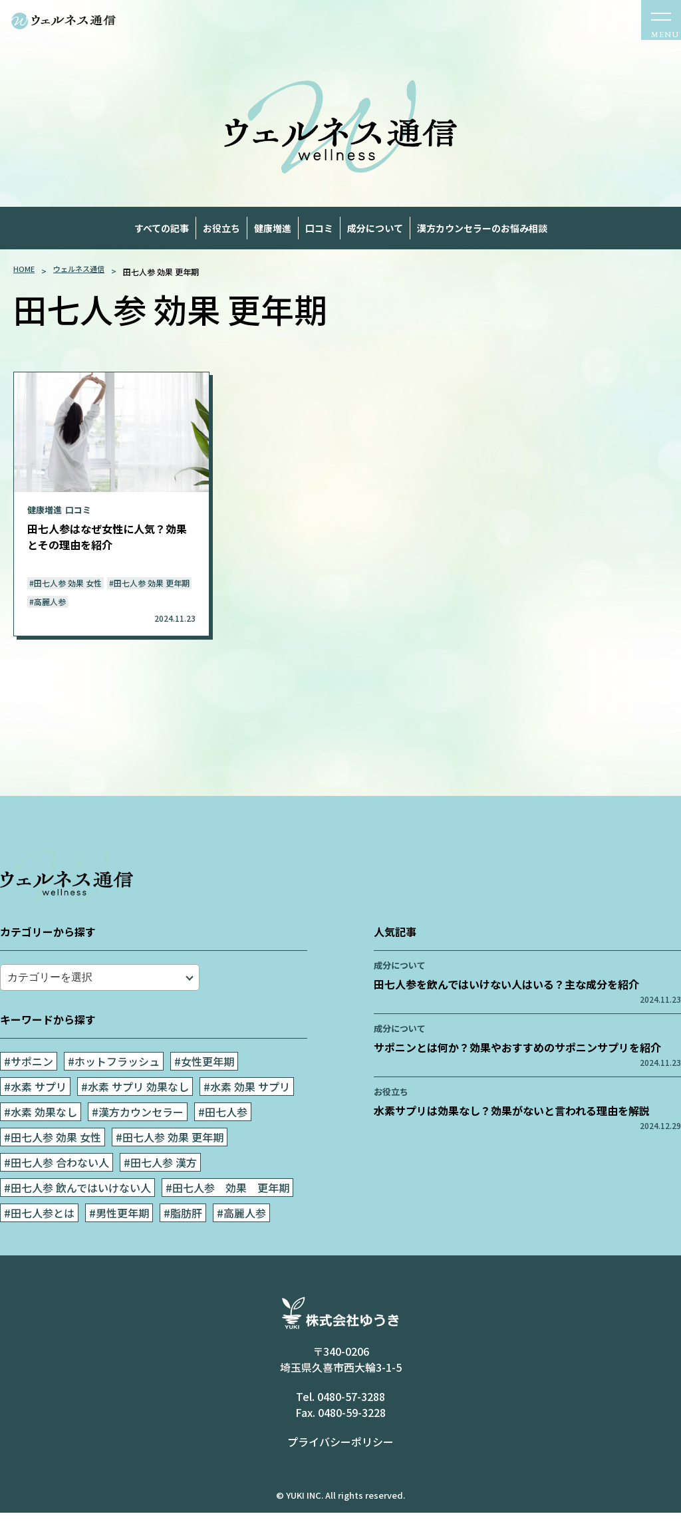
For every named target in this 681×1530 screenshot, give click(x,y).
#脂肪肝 (183, 1235)
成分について (430, 229)
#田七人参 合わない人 (56, 1185)
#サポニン (28, 1084)
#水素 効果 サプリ (247, 1109)
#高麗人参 (241, 1235)
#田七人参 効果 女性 (52, 1160)
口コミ (336, 229)
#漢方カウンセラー (138, 1134)
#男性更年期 (119, 1235)
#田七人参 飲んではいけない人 (77, 1210)
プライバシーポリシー (340, 1461)
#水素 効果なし (40, 1134)
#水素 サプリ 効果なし (135, 1109)
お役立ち (165, 229)
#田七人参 (222, 1134)
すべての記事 (65, 229)
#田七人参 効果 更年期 (169, 1160)
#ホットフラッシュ (114, 1084)
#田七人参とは (39, 1235)
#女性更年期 (204, 1084)
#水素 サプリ (35, 1109)
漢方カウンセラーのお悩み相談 (114, 254)
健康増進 (253, 229)
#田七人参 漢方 (160, 1185)
